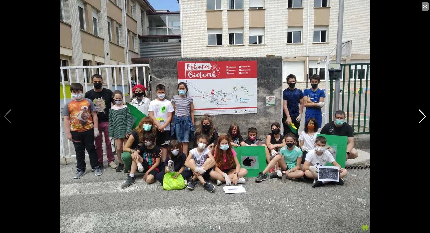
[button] (422, 116)
